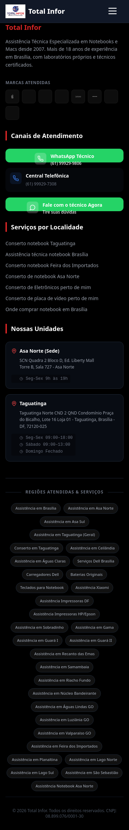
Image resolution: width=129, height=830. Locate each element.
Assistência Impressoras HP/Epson (64, 613)
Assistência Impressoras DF (64, 600)
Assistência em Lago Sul (32, 772)
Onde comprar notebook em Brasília (46, 309)
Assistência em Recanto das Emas (64, 653)
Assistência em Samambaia (64, 666)
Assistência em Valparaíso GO (64, 733)
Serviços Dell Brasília (95, 561)
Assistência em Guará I (37, 640)
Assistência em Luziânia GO (64, 719)
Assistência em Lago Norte (93, 759)
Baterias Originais (86, 574)
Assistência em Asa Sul (64, 521)
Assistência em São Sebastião (92, 772)
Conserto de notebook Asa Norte (42, 276)
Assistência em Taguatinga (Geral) (64, 534)
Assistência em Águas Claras (40, 561)
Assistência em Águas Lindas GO (64, 706)
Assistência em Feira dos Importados (64, 746)
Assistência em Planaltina (34, 759)
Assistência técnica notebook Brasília (46, 254)
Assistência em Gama (94, 627)
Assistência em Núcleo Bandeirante (64, 693)
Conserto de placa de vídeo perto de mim (51, 298)
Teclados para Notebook (42, 587)
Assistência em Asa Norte (91, 508)
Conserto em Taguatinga (36, 547)
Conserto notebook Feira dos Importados (51, 265)
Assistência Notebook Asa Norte (64, 785)
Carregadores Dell (42, 574)
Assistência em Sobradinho (39, 627)
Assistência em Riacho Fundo (64, 680)
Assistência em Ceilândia (92, 547)
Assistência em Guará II (91, 640)
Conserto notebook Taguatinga (40, 243)
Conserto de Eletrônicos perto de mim (48, 287)
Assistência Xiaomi (92, 587)
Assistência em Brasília (35, 508)
